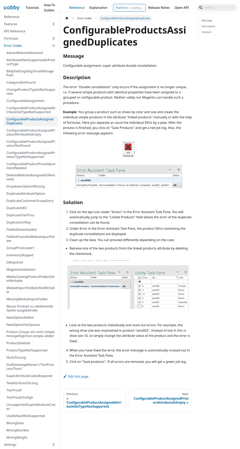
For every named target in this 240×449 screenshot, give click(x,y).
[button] (30, 24)
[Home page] (67, 18)
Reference (76, 7)
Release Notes (159, 7)
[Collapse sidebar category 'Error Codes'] (53, 45)
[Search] (217, 7)
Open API (182, 7)
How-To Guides (49, 7)
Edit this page (75, 376)
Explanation (98, 7)
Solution (207, 32)
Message (207, 20)
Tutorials (32, 7)
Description (208, 26)
